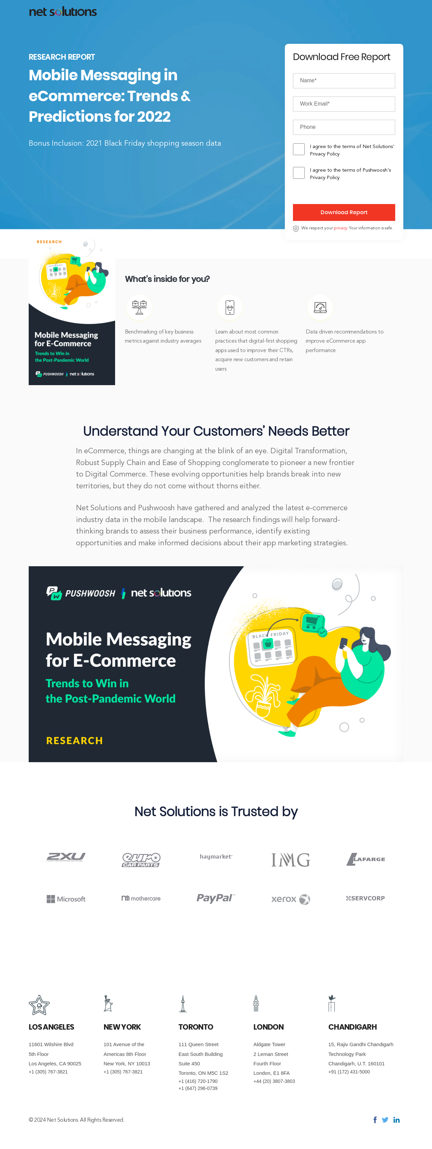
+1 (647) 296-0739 (198, 1088)
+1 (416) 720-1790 (198, 1081)
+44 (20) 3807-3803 (274, 1081)
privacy (340, 228)
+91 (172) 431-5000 (349, 1071)
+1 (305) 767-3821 (48, 1071)
